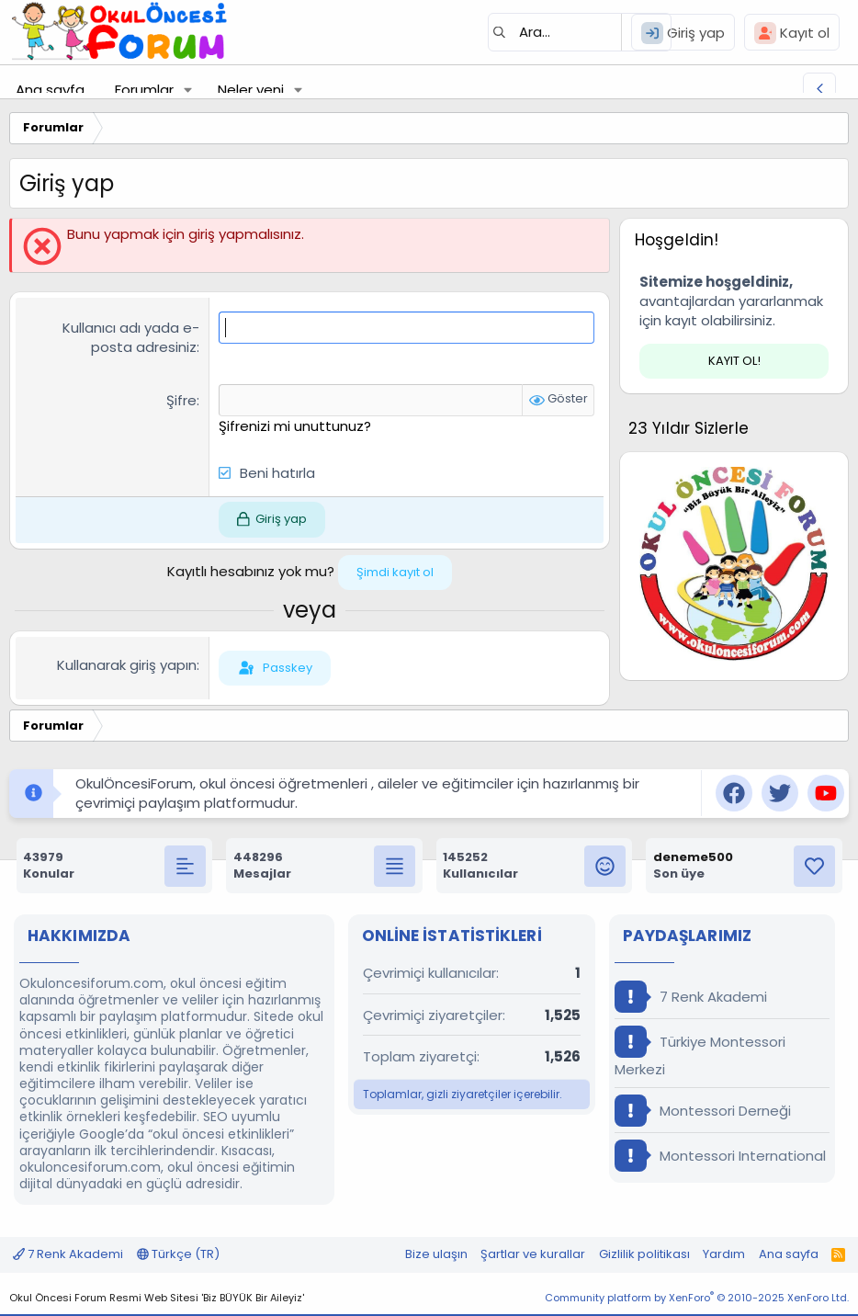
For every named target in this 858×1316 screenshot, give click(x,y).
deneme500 (693, 857)
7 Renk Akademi (691, 997)
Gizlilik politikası (644, 1254)
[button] (188, 90)
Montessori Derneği (703, 1111)
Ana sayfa (50, 89)
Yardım (724, 1254)
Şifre (181, 400)
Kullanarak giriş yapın (127, 665)
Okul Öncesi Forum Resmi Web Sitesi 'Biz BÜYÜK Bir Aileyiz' (156, 1297)
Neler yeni (251, 89)
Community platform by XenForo (697, 1297)
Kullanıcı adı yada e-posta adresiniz (130, 337)
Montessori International (720, 1156)
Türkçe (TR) (178, 1254)
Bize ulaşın (436, 1254)
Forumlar (144, 89)
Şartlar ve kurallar (532, 1254)
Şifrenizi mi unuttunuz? (295, 426)
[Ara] (580, 32)
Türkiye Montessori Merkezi (700, 1052)
